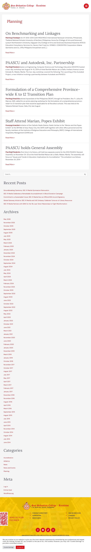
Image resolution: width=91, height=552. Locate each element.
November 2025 (9, 223)
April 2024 (7, 277)
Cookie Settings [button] (8, 547)
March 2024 (8, 280)
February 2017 (8, 388)
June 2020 (7, 341)
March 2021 (7, 331)
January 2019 (8, 358)
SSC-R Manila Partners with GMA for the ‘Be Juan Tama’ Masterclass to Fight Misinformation (35, 204)
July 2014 (7, 439)
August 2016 (8, 402)
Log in (6, 487)
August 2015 (8, 415)
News (5, 465)
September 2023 (9, 294)
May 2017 (7, 378)
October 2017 (8, 368)
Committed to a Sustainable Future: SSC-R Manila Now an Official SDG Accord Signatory (34, 197)
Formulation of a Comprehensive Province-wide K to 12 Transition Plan (43, 92)
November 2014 (9, 429)
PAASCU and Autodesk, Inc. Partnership (40, 62)
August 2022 (8, 310)
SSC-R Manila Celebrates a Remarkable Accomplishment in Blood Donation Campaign (33, 194)
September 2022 (9, 307)
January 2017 (8, 392)
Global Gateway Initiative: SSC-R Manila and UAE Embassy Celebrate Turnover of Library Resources (38, 200)
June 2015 (7, 422)
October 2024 (8, 260)
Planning (9, 38)
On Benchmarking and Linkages (33, 33)
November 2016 (9, 398)
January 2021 (8, 334)
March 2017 (7, 385)
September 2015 (9, 412)
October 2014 (8, 432)
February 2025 (9, 246)
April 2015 (7, 426)
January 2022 (8, 321)
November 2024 (9, 256)
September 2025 (9, 229)
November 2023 (9, 287)
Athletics (7, 461)
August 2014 (8, 436)
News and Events (9, 468)
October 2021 (8, 324)
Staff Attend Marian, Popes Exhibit (35, 121)
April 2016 (7, 405)
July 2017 (7, 375)
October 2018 (8, 361)
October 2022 (8, 304)
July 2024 (7, 270)
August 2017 (8, 371)
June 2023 (7, 300)
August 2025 (8, 233)
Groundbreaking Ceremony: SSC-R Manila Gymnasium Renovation (26, 190)
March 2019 (8, 354)
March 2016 (8, 409)
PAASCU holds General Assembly (34, 147)
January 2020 (8, 348)
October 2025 (8, 226)
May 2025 (7, 240)
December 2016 (9, 395)
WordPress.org (8, 493)
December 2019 (9, 351)
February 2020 (9, 344)
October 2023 (8, 290)
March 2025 (8, 243)
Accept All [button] (20, 547)
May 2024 (7, 273)
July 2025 (7, 236)
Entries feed (8, 490)
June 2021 (7, 327)
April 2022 (7, 317)
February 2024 (9, 283)
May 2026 (7, 219)
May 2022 (7, 314)
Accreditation (8, 458)
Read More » (10, 52)
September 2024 (9, 263)
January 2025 (8, 250)
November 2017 (9, 365)
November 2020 (9, 338)
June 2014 (7, 442)
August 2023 (8, 297)
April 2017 (7, 382)
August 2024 (8, 267)
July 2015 (7, 419)
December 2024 (9, 253)
